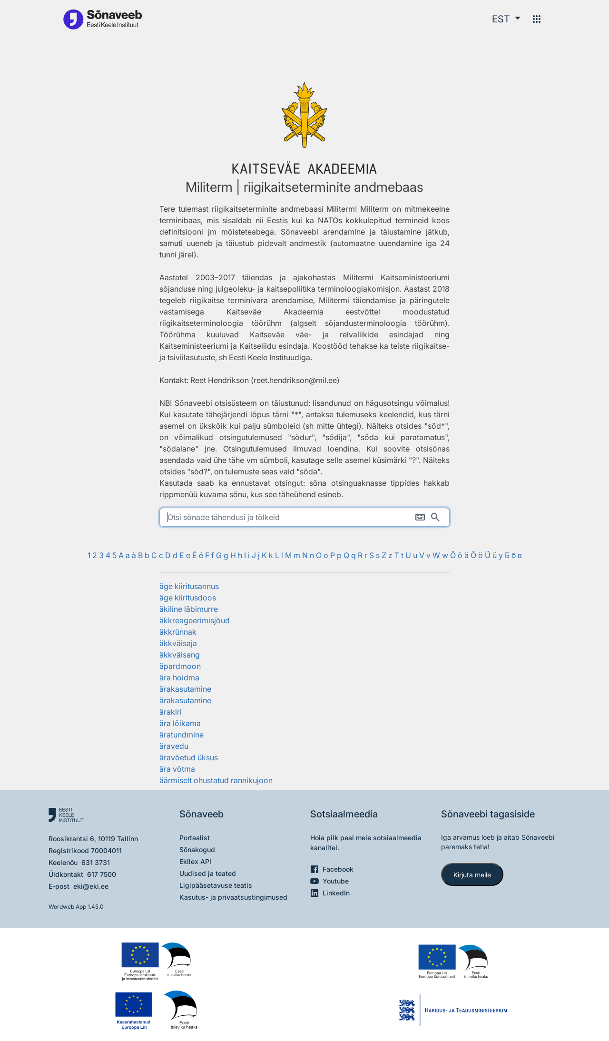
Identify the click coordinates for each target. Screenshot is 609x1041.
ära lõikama (180, 723)
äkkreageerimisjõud (194, 620)
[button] (506, 19)
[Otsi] (435, 517)
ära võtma (177, 769)
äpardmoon (180, 666)
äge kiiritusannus (189, 586)
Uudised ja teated (207, 873)
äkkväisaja (178, 643)
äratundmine (181, 734)
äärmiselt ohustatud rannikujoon (216, 780)
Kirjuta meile (472, 875)
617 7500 (101, 874)
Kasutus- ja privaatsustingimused (233, 897)
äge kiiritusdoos (187, 597)
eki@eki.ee (90, 886)
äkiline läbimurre (188, 609)
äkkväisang (179, 654)
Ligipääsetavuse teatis (215, 885)
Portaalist (194, 838)
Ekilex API (195, 861)
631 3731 (95, 862)
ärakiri (170, 712)
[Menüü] (536, 19)
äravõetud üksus (188, 757)
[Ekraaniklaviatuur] (420, 517)
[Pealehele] (102, 19)
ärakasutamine (185, 689)
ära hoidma (179, 677)
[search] (304, 517)
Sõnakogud (197, 849)
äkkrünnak (177, 632)
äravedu (173, 746)
